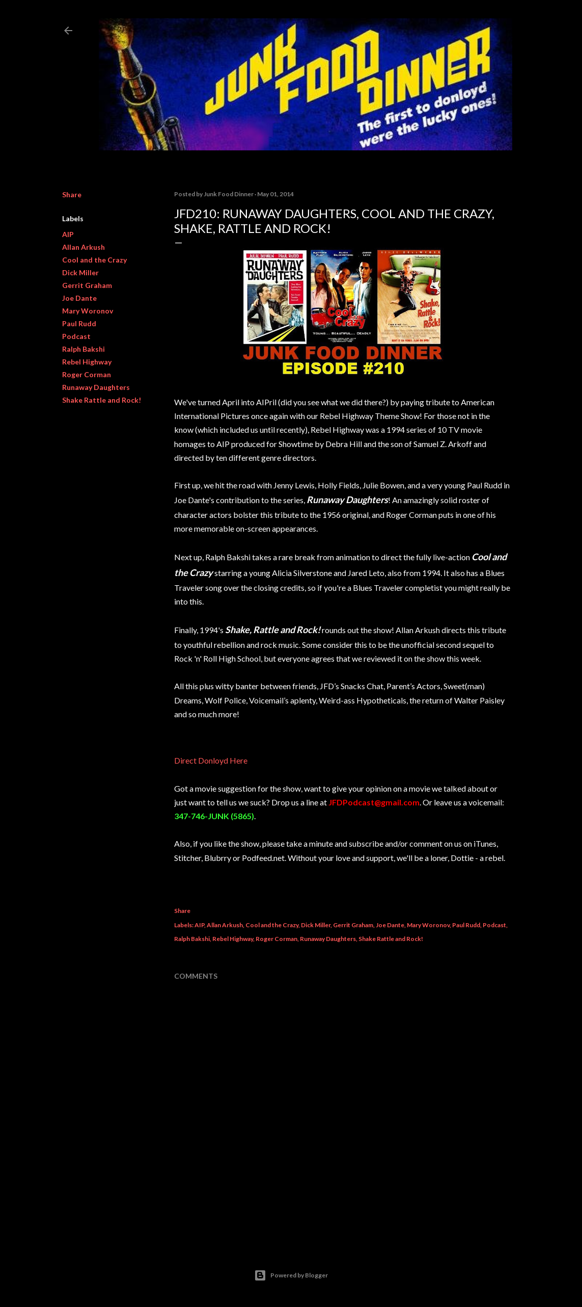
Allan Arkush (83, 247)
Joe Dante (79, 298)
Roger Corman (86, 374)
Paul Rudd (79, 323)
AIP (68, 234)
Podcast (76, 336)
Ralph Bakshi (83, 349)
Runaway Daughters (96, 387)
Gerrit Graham (87, 285)
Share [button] (71, 194)
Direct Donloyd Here (210, 760)
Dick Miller (80, 272)
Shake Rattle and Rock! (101, 400)
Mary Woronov (87, 310)
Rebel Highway (87, 361)
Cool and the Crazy (94, 259)
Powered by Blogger (291, 1275)
